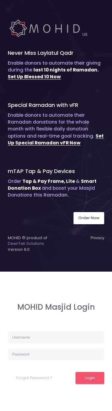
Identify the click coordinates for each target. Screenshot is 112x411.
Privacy (97, 238)
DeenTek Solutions (26, 243)
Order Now (88, 218)
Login (90, 378)
